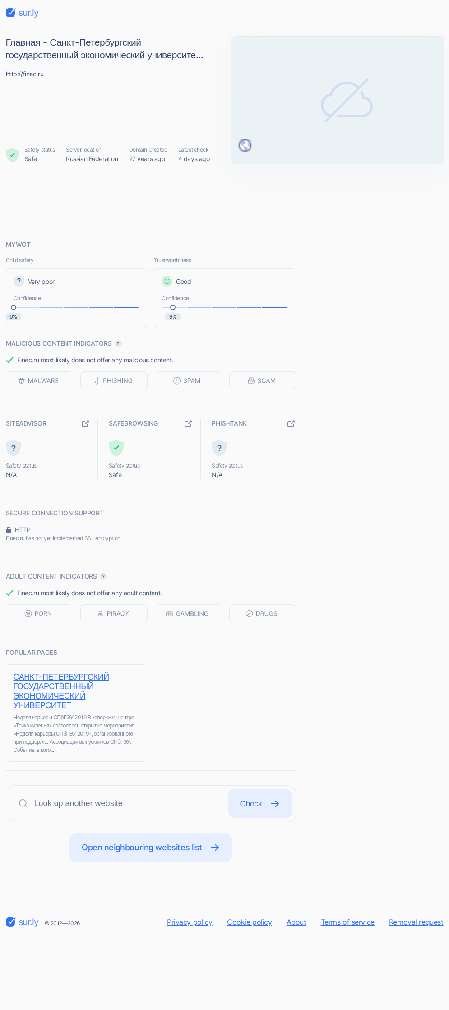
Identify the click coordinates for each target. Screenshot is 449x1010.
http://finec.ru (25, 74)
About (296, 922)
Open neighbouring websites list (151, 847)
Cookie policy (249, 922)
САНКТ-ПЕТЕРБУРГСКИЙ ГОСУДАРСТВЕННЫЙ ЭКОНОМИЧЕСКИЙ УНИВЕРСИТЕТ (61, 691)
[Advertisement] (225, 201)
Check (260, 803)
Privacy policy (190, 922)
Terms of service (348, 922)
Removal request (416, 922)
